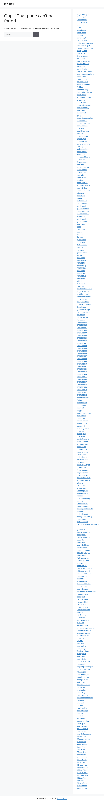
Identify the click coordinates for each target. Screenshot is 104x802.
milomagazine (82, 136)
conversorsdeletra (84, 296)
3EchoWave (81, 742)
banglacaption (82, 38)
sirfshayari (81, 723)
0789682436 (82, 330)
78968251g (81, 265)
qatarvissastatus (83, 661)
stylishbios (81, 154)
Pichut (79, 400)
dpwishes (80, 180)
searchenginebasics (85, 697)
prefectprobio (82, 82)
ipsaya (79, 115)
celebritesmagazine (85, 118)
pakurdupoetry (83, 107)
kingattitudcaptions (85, 71)
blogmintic (81, 229)
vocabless (81, 718)
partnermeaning (83, 144)
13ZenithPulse (82, 767)
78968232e (81, 260)
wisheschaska (82, 729)
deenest (80, 713)
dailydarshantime (84, 630)
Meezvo (80, 716)
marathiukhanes (83, 157)
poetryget (81, 597)
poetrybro (81, 128)
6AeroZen (81, 749)
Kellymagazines (83, 558)
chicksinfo (81, 700)
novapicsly (81, 314)
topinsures (81, 53)
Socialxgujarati (83, 167)
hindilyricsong (82, 695)
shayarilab (81, 656)
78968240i (81, 271)
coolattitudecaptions (85, 48)
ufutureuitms (82, 449)
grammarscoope (83, 309)
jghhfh (79, 281)
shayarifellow (82, 188)
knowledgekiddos (84, 734)
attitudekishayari (83, 478)
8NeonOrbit (81, 754)
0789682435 (82, 327)
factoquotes (82, 162)
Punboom (81, 320)
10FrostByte (82, 760)
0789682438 (82, 335)
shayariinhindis (83, 545)
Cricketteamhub (83, 609)
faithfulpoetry (82, 203)
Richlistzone (82, 87)
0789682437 (82, 333)
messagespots (83, 687)
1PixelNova (81, 736)
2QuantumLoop (83, 739)
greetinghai (81, 672)
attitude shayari (83, 685)
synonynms (81, 488)
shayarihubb (82, 224)
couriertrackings (83, 61)
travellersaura (82, 452)
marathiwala (82, 576)
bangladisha (82, 40)
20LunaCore (82, 783)
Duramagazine (83, 560)
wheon (79, 198)
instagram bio (82, 679)
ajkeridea (80, 193)
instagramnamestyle (85, 516)
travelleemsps (82, 475)
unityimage (81, 648)
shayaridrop (82, 408)
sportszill (80, 643)
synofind (80, 703)
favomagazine (82, 470)
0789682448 (82, 359)
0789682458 (82, 384)
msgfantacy (81, 172)
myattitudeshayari (84, 289)
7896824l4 (81, 278)
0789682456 (82, 379)
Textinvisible (82, 170)
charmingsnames (84, 413)
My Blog (9, 3)
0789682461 (82, 392)
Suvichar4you (82, 441)
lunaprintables (83, 302)
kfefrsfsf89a (81, 247)
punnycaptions (83, 620)
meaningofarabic (84, 550)
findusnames (82, 586)
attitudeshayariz (83, 185)
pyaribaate (81, 286)
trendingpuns (82, 490)
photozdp (81, 195)
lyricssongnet (82, 423)
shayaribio (81, 542)
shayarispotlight (83, 465)
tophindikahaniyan (84, 105)
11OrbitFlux (81, 762)
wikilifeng (81, 58)
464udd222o (82, 245)
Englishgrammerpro (85, 666)
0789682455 (82, 377)
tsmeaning (81, 485)
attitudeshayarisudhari (86, 628)
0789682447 (82, 356)
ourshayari (81, 283)
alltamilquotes (82, 459)
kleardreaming (83, 721)
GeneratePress (62, 799)
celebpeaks (81, 654)
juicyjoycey (81, 434)
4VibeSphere (82, 744)
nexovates (81, 617)
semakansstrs (82, 493)
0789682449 (82, 361)
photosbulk (81, 100)
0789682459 (82, 387)
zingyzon (80, 410)
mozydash (81, 35)
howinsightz (82, 467)
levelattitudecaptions (85, 74)
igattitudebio (82, 785)
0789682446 (82, 353)
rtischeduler (82, 615)
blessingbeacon (83, 312)
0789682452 (82, 369)
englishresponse (83, 480)
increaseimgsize (83, 633)
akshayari (81, 426)
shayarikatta (82, 726)
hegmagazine (82, 472)
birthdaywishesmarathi (86, 591)
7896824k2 (81, 276)
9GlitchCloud (82, 757)
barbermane (82, 705)
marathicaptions (83, 211)
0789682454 (82, 374)
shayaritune (82, 555)
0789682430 (82, 340)
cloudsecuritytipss (84, 304)
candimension (82, 594)
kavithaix (80, 164)
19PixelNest (81, 780)
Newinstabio (82, 708)
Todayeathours (83, 506)
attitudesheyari (83, 444)
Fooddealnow (82, 503)
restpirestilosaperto (85, 43)
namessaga (81, 692)
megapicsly (81, 731)
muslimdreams (83, 635)
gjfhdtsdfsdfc (82, 252)
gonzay (80, 496)
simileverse (81, 446)
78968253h (81, 268)
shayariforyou (82, 589)
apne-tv (80, 234)
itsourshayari (82, 788)
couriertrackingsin (84, 568)
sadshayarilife (82, 521)
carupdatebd (82, 69)
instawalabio (82, 201)
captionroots (82, 402)
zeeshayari (81, 418)
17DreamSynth (83, 775)
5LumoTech (81, 747)
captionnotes (82, 79)
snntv (79, 226)
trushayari (81, 146)
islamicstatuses (83, 64)
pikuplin (80, 483)
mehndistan (82, 457)
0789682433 (82, 322)
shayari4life (81, 95)
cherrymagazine (83, 532)
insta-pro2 (81, 216)
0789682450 (82, 364)
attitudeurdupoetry (84, 97)
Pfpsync (80, 641)
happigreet (81, 76)
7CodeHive (81, 752)
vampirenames (83, 677)
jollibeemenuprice (84, 571)
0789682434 (82, 325)
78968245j (81, 273)
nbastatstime (82, 664)
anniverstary (82, 566)
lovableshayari (83, 294)
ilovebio (80, 237)
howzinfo (80, 431)
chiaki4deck (81, 454)
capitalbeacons (83, 439)
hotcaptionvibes (83, 123)
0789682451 (82, 366)
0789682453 (82, 371)
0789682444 (82, 351)
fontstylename (83, 214)
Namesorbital (82, 602)
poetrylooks (81, 436)
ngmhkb (80, 250)
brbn (79, 27)
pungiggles (81, 405)
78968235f (81, 263)
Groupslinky (82, 519)
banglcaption (82, 183)
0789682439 (82, 338)
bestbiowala (82, 151)
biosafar (80, 578)
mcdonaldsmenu (83, 584)
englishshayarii (83, 291)
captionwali (81, 113)
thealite (80, 501)
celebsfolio (81, 604)
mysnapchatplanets (85, 509)
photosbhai (81, 102)
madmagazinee (83, 428)
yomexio (80, 175)
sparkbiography (83, 131)
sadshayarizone (83, 149)
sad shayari (81, 682)
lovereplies (81, 690)
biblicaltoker (82, 547)
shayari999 (81, 32)
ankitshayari (82, 581)
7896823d (81, 258)
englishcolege (82, 710)
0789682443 (82, 348)
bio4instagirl (82, 206)
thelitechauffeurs (84, 190)
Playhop (80, 511)
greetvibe (81, 159)
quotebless (81, 239)
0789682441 (82, 343)
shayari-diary (82, 659)
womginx (80, 612)
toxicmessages (83, 674)
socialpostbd (82, 51)
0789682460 (82, 390)
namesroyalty (82, 599)
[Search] (36, 34)
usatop (79, 232)
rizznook (80, 462)
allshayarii (81, 66)
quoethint (81, 242)
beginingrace (82, 126)
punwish (80, 622)
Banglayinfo (82, 17)
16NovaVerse (82, 773)
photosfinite (82, 22)
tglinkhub (81, 25)
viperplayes (81, 139)
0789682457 (82, 382)
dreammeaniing (83, 498)
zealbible (80, 133)
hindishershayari (83, 45)
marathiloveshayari (84, 92)
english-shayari (83, 14)
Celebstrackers (83, 651)
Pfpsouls (80, 638)
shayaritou (81, 110)
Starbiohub (81, 307)
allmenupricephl (83, 553)
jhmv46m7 (81, 255)
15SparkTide (82, 770)
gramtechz (81, 529)
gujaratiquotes (83, 208)
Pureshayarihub (83, 669)
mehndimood (82, 514)
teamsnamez (82, 120)
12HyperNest (82, 765)
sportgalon (81, 646)
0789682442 (82, 346)
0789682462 (82, 395)
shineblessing (82, 89)
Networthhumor (83, 84)
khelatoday (81, 30)
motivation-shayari (84, 573)
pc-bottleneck (82, 607)
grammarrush (82, 141)
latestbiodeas (82, 625)
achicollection (82, 421)
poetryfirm (81, 534)
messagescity (82, 317)
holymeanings (82, 299)
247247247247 (83, 397)
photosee (80, 563)
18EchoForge (82, 778)
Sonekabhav (82, 19)
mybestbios (81, 415)
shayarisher (81, 177)
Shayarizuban (82, 56)
